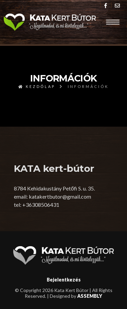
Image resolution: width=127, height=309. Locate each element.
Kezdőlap (37, 86)
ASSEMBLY (89, 296)
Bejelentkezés (64, 280)
